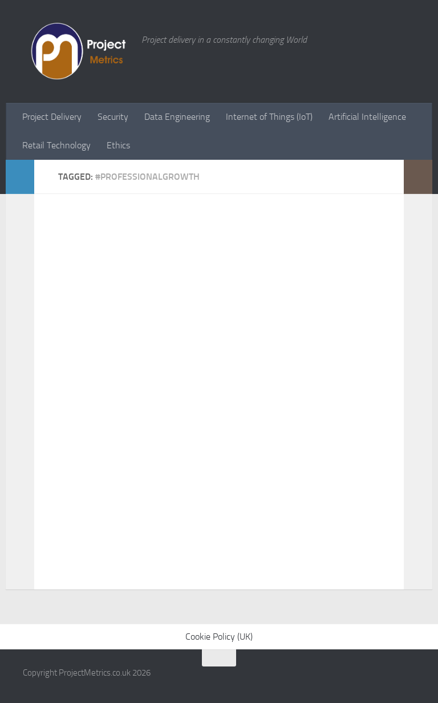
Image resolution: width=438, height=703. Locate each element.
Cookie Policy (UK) (219, 636)
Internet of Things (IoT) (269, 116)
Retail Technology (56, 145)
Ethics (118, 145)
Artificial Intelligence (367, 116)
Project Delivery (52, 116)
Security (113, 116)
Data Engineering (177, 116)
